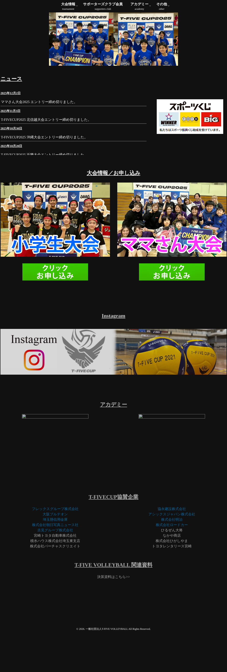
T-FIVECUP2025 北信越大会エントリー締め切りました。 (46, 160)
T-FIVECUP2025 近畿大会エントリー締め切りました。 (44, 195)
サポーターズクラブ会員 (103, 6)
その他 (161, 6)
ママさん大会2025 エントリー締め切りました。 (39, 143)
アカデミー (139, 6)
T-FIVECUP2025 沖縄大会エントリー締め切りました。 (44, 178)
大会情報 (68, 6)
